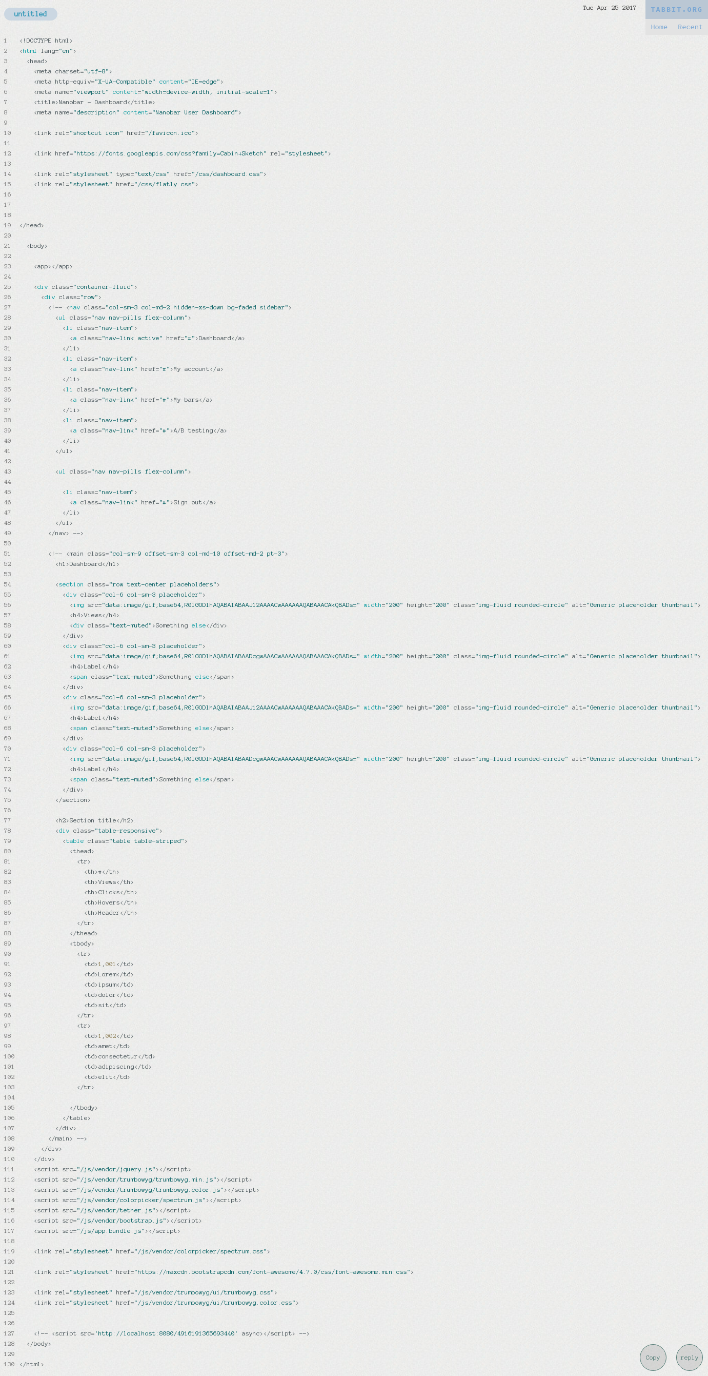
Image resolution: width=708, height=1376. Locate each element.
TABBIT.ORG (677, 9)
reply (690, 1357)
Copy (653, 1357)
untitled (30, 14)
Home (659, 27)
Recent (690, 27)
